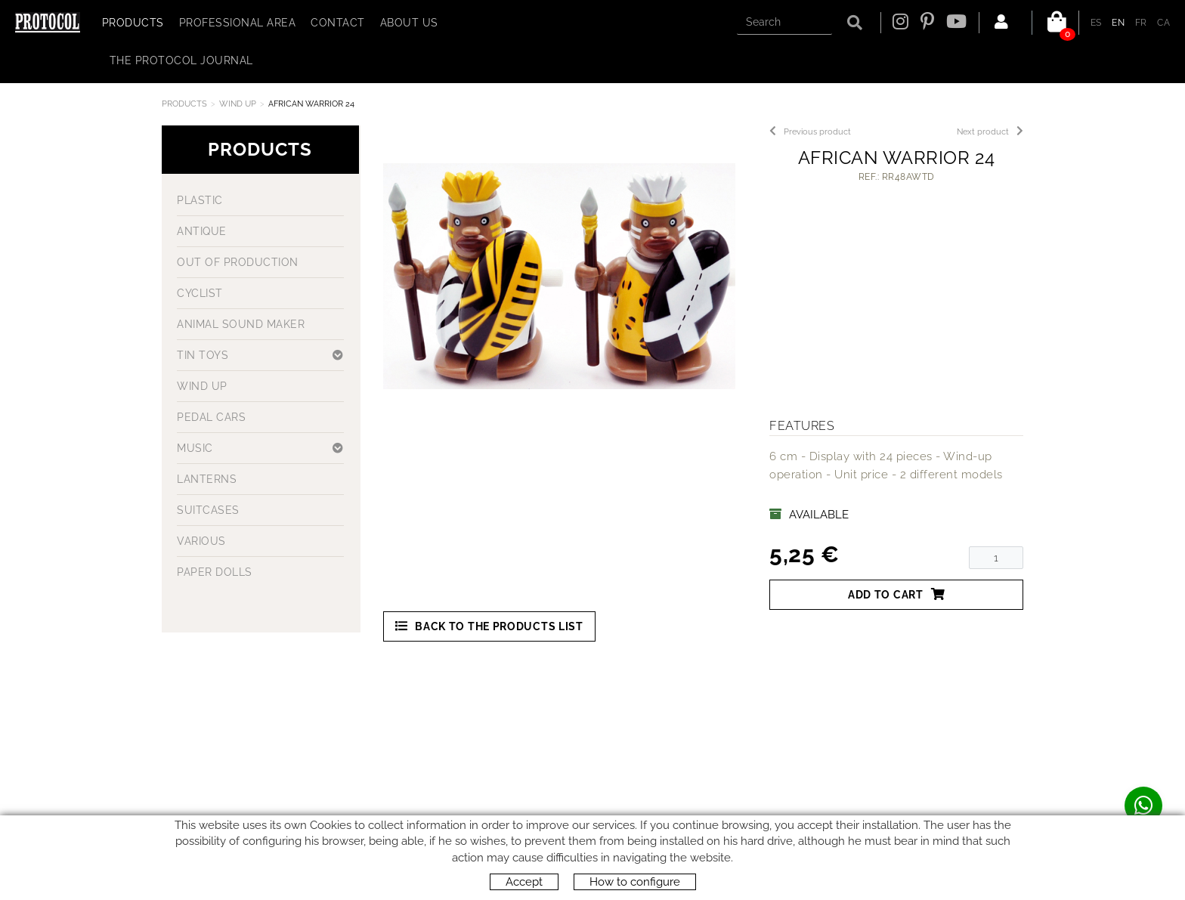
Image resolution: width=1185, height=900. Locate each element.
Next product (990, 132)
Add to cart (896, 594)
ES (1096, 22)
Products (184, 104)
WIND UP (237, 104)
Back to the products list (489, 626)
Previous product (810, 132)
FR (1141, 22)
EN (1118, 22)
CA (1163, 22)
